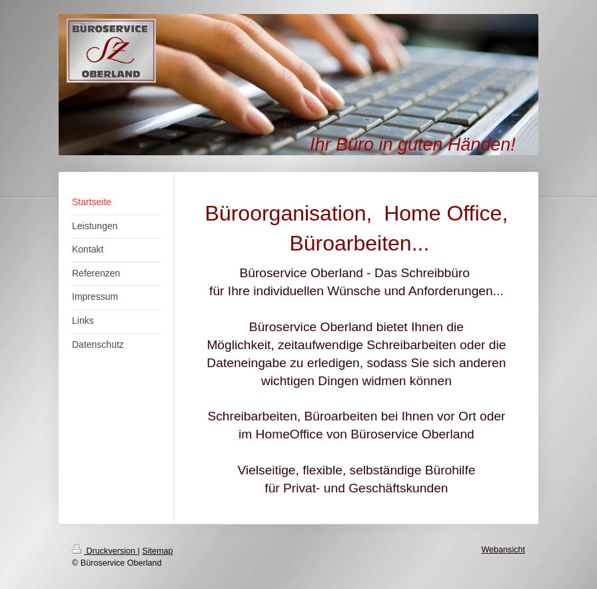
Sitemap (157, 551)
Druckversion (104, 551)
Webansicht (503, 549)
